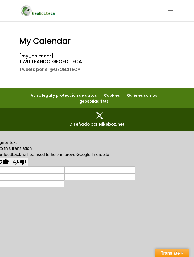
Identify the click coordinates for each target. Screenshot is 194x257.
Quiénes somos (142, 95)
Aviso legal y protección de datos (64, 95)
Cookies (112, 95)
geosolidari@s (93, 101)
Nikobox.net (112, 124)
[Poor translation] (19, 162)
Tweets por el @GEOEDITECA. (50, 69)
